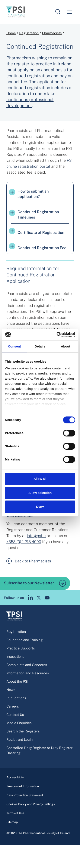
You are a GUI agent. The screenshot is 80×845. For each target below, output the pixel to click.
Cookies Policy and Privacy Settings (30, 804)
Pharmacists (52, 33)
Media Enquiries (19, 723)
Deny (40, 506)
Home (11, 33)
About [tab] (65, 346)
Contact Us (15, 715)
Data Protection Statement (24, 795)
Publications (16, 698)
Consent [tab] (14, 346)
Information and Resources (27, 673)
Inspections (15, 657)
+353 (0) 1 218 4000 (23, 541)
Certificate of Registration (36, 231)
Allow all (40, 478)
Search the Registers (23, 731)
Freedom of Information (22, 786)
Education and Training (24, 640)
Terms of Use (15, 813)
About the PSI (17, 681)
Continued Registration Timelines (34, 214)
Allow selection (40, 493)
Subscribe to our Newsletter (35, 583)
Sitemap (12, 822)
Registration (29, 33)
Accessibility (15, 777)
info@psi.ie (36, 535)
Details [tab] (40, 346)
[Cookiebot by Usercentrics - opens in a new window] (57, 334)
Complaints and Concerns (26, 665)
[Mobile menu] (69, 12)
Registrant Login (19, 740)
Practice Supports (20, 648)
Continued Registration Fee (37, 246)
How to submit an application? (29, 194)
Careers (12, 706)
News (10, 690)
